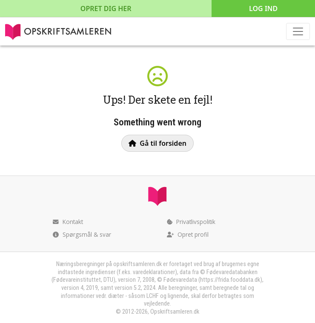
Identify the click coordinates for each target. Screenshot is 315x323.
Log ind (263, 8)
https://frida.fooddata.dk (230, 279)
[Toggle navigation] (298, 31)
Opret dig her (106, 8)
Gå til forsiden (157, 143)
